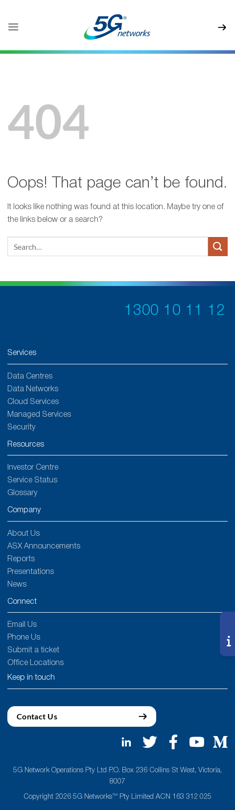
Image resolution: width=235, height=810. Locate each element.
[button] (13, 27)
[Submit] (218, 246)
